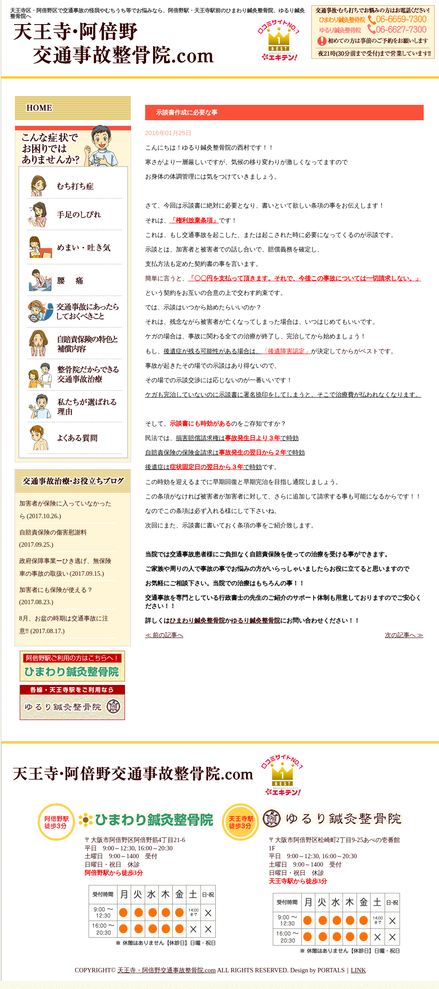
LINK (358, 970)
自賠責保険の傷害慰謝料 (53, 532)
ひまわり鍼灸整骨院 (197, 620)
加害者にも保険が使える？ (56, 589)
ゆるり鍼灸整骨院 (255, 620)
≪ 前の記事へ (164, 634)
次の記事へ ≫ (404, 634)
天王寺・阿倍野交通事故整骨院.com (167, 970)
